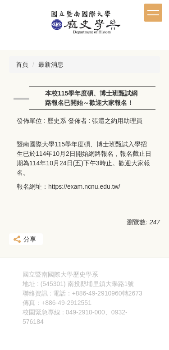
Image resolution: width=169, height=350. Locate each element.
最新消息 (51, 64)
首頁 (22, 64)
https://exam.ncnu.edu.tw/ (84, 186)
